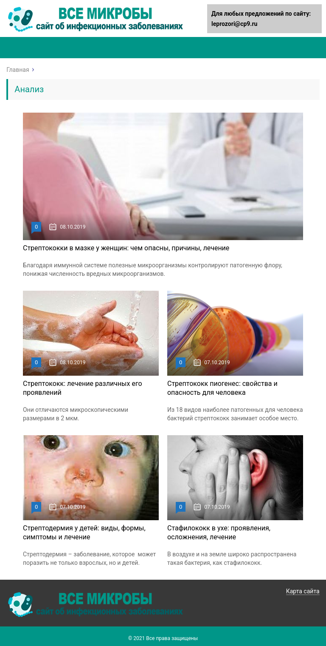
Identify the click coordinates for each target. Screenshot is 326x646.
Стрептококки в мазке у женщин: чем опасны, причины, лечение (126, 248)
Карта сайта (303, 591)
